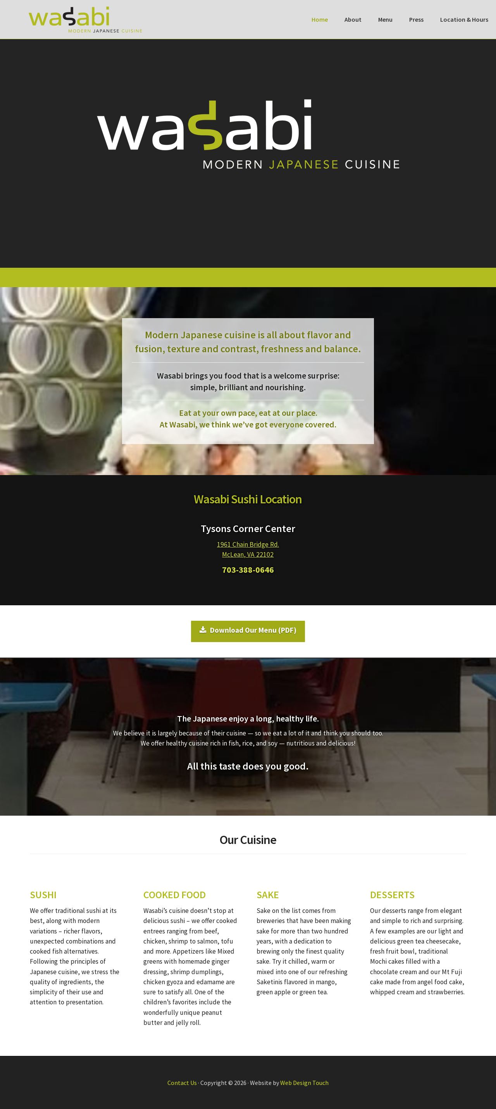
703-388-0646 (248, 569)
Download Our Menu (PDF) (248, 630)
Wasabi (85, 19)
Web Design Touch (304, 1083)
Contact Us (182, 1083)
